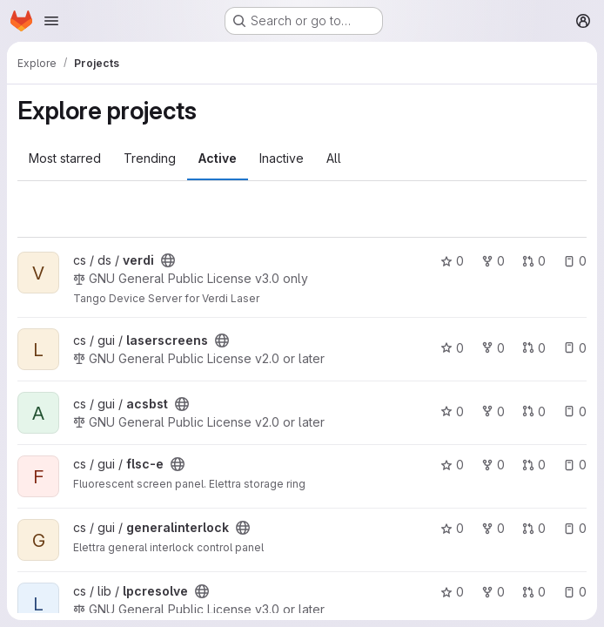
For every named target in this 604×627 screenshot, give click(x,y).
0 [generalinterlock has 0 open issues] (575, 528)
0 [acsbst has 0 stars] (452, 411)
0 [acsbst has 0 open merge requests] (534, 411)
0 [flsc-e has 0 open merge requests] (534, 464)
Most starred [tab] (65, 158)
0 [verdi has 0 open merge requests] (534, 260)
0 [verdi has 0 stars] (452, 260)
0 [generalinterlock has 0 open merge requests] (534, 528)
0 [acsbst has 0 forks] (493, 411)
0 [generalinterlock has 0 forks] (493, 528)
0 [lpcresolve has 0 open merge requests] (534, 591)
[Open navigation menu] (51, 21)
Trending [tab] (150, 158)
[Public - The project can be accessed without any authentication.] (168, 260)
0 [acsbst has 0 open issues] (575, 411)
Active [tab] (217, 158)
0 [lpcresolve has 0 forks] (493, 591)
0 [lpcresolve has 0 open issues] (575, 591)
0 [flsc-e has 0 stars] (452, 464)
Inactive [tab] (281, 158)
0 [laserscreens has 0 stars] (452, 347)
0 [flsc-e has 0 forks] (493, 464)
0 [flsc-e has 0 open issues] (575, 464)
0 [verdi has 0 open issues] (575, 260)
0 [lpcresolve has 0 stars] (452, 591)
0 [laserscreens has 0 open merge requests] (534, 347)
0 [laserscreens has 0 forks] (493, 347)
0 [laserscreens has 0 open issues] (575, 347)
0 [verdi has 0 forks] (493, 260)
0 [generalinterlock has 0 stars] (452, 528)
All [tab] (333, 158)
